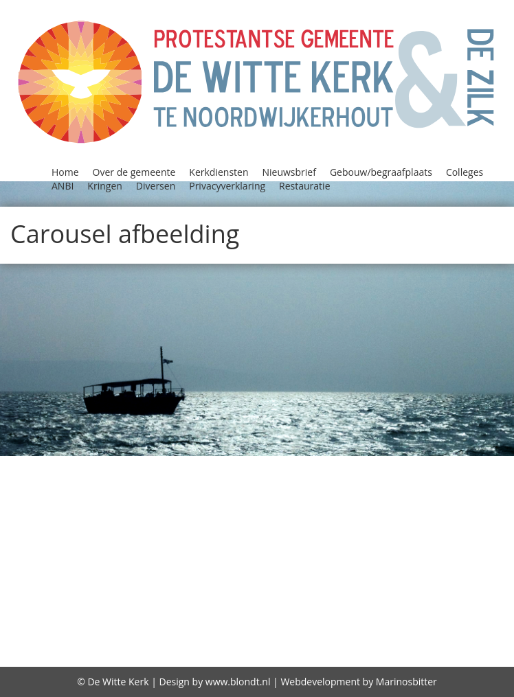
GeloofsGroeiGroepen (415, 500)
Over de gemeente (134, 172)
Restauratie (304, 185)
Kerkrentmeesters (452, 535)
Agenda (57, 464)
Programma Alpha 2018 (381, 570)
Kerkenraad (293, 535)
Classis (108, 482)
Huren (220, 517)
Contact (431, 482)
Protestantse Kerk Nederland (172, 588)
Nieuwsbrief (289, 172)
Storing (437, 588)
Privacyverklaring (227, 185)
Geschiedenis (118, 517)
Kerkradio (363, 535)
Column (308, 482)
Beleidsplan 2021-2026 (439, 464)
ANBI (63, 185)
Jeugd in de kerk (329, 517)
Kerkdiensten (218, 172)
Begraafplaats (326, 464)
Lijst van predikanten (282, 553)
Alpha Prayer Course (184, 464)
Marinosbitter (406, 681)
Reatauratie (301, 588)
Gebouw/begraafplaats (381, 172)
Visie (224, 605)
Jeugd (259, 517)
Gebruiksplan (440, 644)
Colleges (464, 172)
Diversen (155, 185)
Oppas (176, 570)
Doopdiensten (160, 500)
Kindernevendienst (105, 553)
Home (65, 172)
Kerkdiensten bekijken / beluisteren (144, 535)
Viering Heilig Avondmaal (130, 605)
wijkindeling (451, 605)
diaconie (254, 644)
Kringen (104, 185)
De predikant (439, 625)
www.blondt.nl (238, 681)
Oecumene (462, 553)
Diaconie (484, 482)
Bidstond (57, 482)
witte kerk (88, 644)
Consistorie (369, 482)
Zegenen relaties (174, 644)
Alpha (101, 464)
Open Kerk (121, 570)
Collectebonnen (180, 482)
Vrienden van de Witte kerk (326, 605)
